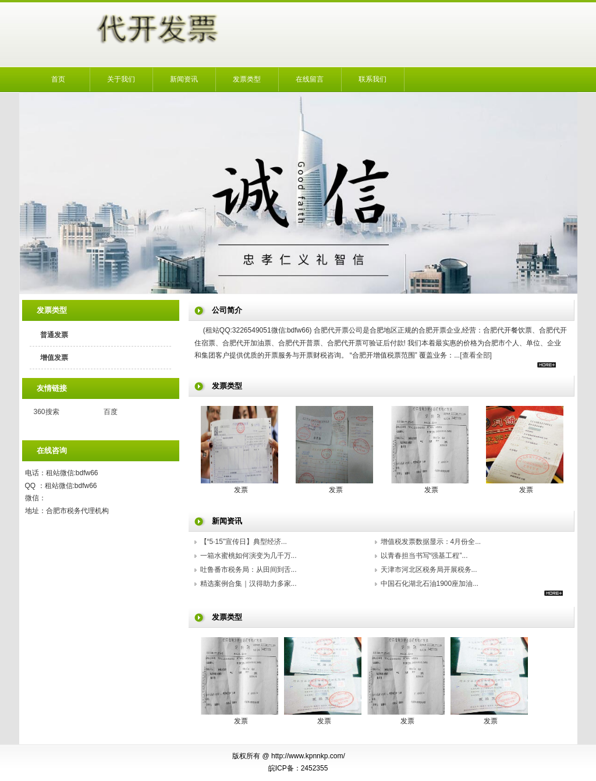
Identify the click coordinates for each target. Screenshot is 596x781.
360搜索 (46, 412)
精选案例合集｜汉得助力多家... (248, 583)
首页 (58, 79)
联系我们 (372, 79)
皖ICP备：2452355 (298, 768)
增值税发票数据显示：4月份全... (431, 542)
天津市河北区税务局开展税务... (429, 570)
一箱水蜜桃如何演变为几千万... (248, 556)
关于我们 (121, 79)
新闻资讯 (184, 79)
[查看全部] (476, 355)
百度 (111, 412)
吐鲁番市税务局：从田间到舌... (248, 570)
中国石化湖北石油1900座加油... (430, 583)
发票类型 (247, 79)
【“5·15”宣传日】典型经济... (243, 542)
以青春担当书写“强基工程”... (424, 556)
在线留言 (310, 79)
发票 (241, 490)
